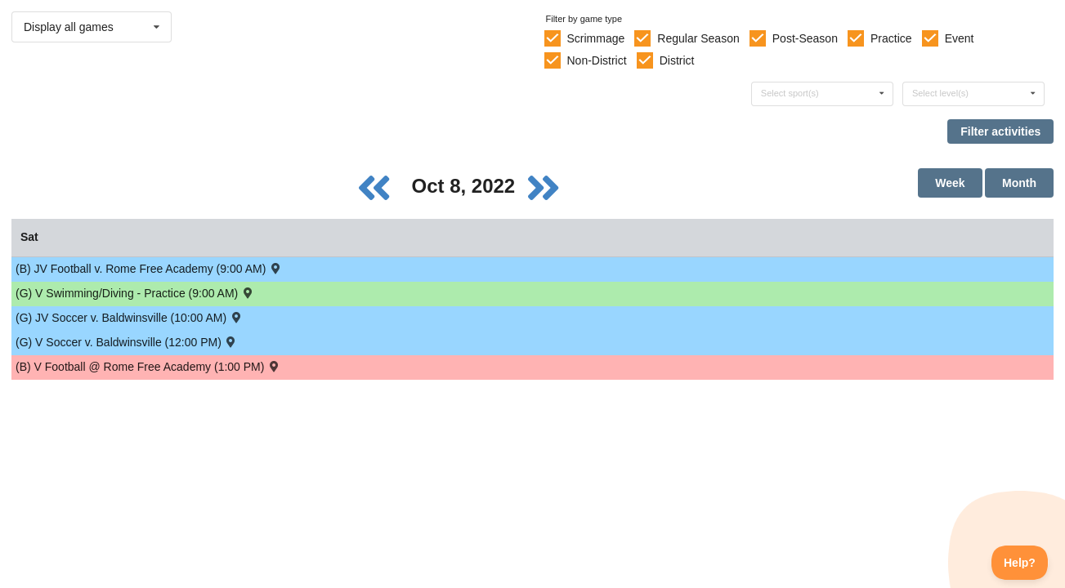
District (677, 60)
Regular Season (698, 38)
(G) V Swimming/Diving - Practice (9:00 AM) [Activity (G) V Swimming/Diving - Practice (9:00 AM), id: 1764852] (135, 293)
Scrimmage (595, 38)
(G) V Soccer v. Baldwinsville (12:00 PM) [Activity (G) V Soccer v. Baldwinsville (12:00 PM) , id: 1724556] (127, 342)
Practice (891, 38)
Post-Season (805, 38)
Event (959, 38)
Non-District (596, 60)
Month (1019, 182)
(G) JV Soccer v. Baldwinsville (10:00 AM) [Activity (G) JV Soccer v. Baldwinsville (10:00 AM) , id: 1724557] (129, 317)
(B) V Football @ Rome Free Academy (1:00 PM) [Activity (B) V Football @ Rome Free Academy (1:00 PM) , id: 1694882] (148, 366)
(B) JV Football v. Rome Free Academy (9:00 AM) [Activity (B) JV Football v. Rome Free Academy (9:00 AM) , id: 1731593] (149, 268)
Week (949, 182)
